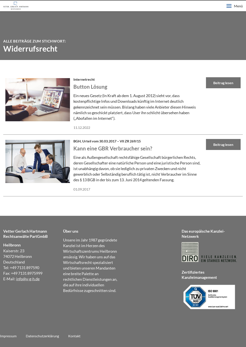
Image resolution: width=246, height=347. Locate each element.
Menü (234, 6)
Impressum (8, 336)
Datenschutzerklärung (42, 336)
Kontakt (74, 336)
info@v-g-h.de (28, 278)
